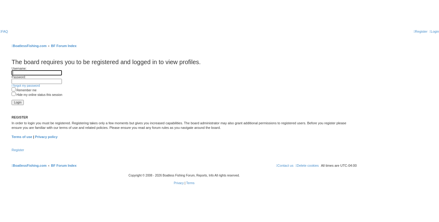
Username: (19, 68)
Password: (19, 77)
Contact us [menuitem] (285, 165)
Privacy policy (46, 137)
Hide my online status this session (37, 94)
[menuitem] (4, 31)
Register (18, 150)
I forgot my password (26, 85)
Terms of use (22, 137)
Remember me (24, 90)
